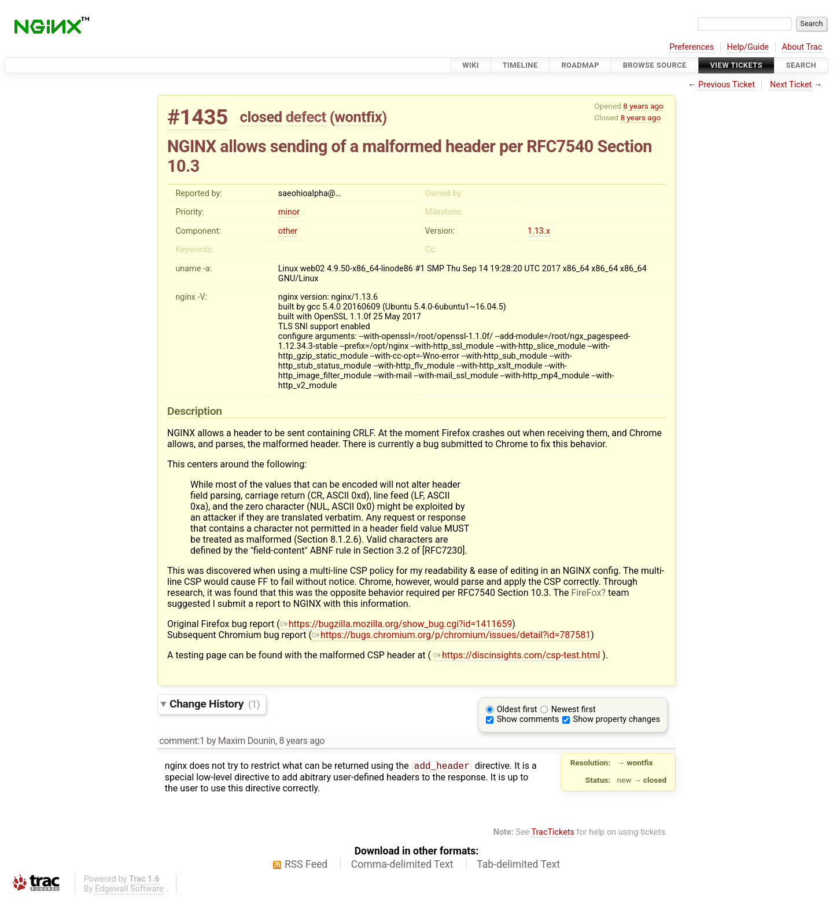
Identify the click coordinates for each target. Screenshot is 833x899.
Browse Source (655, 65)
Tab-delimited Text (518, 864)
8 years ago (643, 105)
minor (289, 212)
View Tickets (736, 65)
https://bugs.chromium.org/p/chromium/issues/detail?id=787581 (451, 634)
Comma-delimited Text (402, 864)
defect (306, 117)
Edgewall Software (129, 889)
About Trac (802, 47)
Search (801, 65)
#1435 (197, 117)
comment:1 (181, 740)
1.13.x (539, 231)
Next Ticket (791, 85)
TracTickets (552, 832)
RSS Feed (306, 864)
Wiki (470, 65)
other (287, 231)
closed (261, 117)
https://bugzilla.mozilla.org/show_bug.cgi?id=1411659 (396, 623)
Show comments (528, 719)
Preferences (691, 47)
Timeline (520, 65)
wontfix (358, 117)
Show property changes (616, 719)
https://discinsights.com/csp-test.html (516, 655)
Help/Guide (748, 47)
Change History (214, 703)
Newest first (573, 709)
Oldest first (517, 709)
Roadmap (580, 65)
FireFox (586, 592)
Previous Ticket (726, 85)
